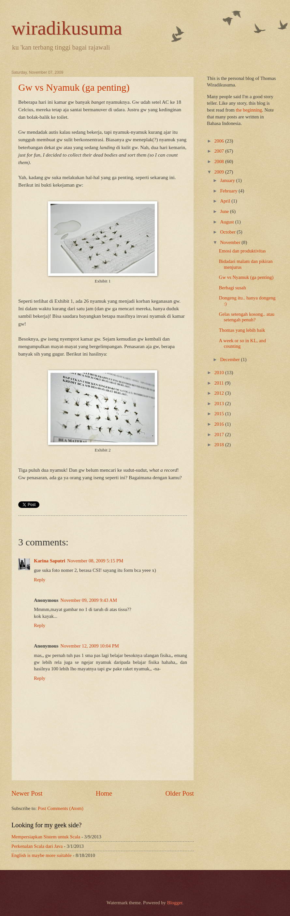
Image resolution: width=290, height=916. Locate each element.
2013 (219, 403)
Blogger (174, 902)
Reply (39, 579)
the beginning (249, 110)
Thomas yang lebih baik (242, 330)
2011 (219, 383)
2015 (219, 413)
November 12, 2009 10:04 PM (89, 646)
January (228, 180)
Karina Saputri (49, 560)
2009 (219, 172)
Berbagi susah (232, 287)
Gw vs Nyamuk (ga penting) (74, 87)
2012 (219, 393)
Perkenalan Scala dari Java (37, 846)
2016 (219, 424)
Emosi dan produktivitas (242, 250)
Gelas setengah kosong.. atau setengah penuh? (246, 317)
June (225, 211)
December (230, 359)
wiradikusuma (66, 28)
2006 (219, 141)
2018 (219, 444)
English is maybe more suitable (41, 855)
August (227, 221)
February (229, 190)
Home (104, 793)
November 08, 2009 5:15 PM (95, 560)
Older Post (179, 793)
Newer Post (27, 793)
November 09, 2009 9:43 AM (88, 600)
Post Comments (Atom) (60, 808)
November (230, 242)
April (225, 201)
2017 (219, 434)
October (228, 232)
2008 (219, 161)
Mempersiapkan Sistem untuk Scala (45, 836)
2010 (219, 372)
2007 (219, 151)
